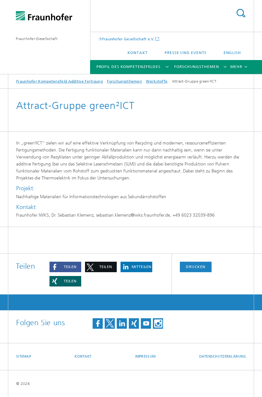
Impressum (145, 356)
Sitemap (23, 356)
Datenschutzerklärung (222, 356)
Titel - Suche (241, 13)
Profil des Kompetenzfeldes (128, 66)
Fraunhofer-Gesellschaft (36, 39)
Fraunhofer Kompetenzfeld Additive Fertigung (59, 81)
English (232, 52)
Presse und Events (185, 52)
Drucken (196, 267)
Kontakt (137, 52)
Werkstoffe (156, 81)
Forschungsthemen (196, 66)
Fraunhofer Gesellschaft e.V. (128, 39)
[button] (65, 267)
